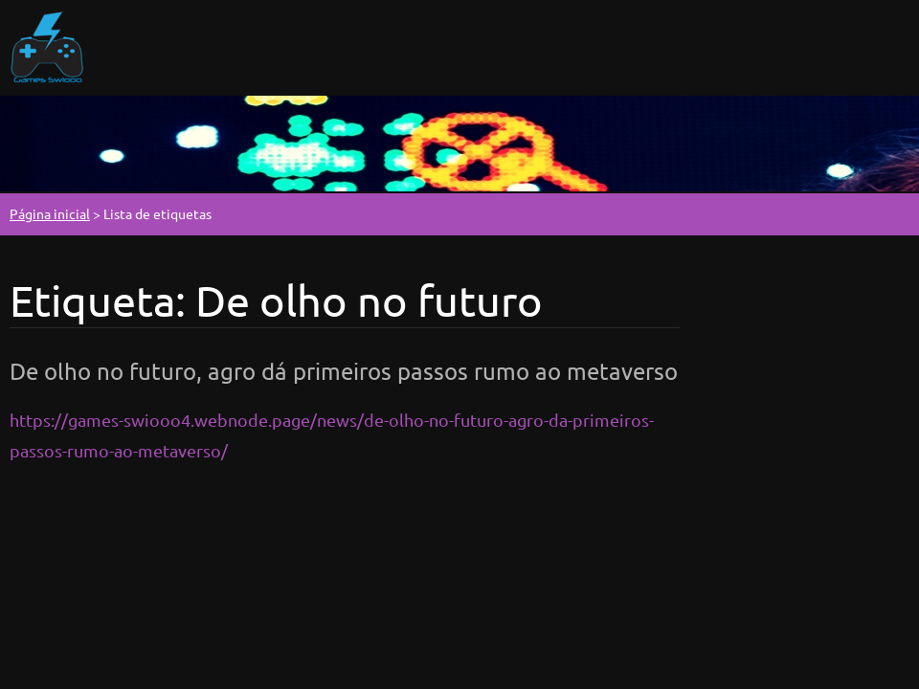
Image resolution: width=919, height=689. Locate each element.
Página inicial (50, 213)
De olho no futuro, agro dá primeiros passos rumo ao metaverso (344, 371)
